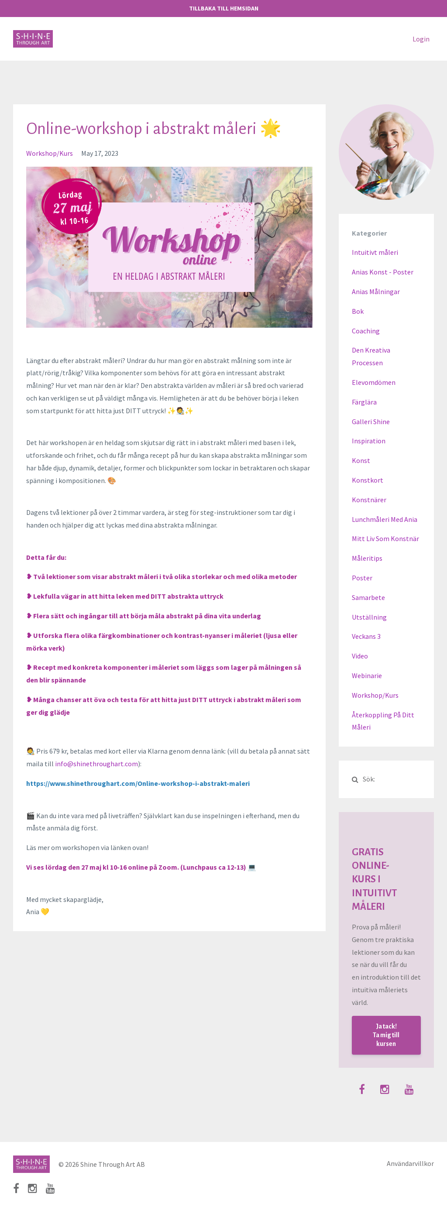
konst (361, 460)
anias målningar (376, 291)
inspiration (368, 440)
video (360, 655)
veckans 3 (366, 636)
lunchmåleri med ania (384, 519)
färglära (364, 402)
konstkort (367, 480)
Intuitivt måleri (375, 252)
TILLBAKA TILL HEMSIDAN (223, 8)
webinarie (367, 675)
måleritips (367, 558)
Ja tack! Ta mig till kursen (386, 1035)
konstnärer (369, 499)
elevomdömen (373, 382)
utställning (369, 617)
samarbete (368, 597)
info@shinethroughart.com (96, 763)
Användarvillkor (410, 1164)
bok (358, 311)
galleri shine (371, 421)
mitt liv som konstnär (385, 538)
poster (362, 577)
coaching (366, 330)
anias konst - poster (382, 271)
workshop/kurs (49, 153)
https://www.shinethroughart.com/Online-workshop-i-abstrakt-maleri (138, 783)
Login (421, 38)
